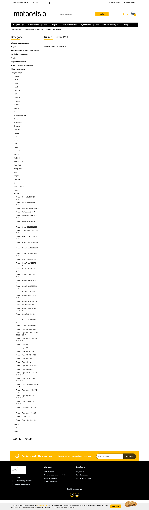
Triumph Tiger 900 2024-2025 (26, 355)
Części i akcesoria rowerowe (22, 65)
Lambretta (18, 151)
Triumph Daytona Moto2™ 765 (26, 212)
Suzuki (16, 190)
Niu (15, 172)
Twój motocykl (19, 25)
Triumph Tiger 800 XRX (23, 348)
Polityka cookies (82, 475)
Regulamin (80, 471)
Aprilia (16, 76)
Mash (16, 154)
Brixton (17, 97)
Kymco (17, 147)
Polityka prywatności (83, 478)
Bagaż (55, 25)
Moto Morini (18, 165)
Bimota (17, 90)
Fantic (16, 108)
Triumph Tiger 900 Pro (23, 362)
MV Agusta (18, 169)
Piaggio (17, 179)
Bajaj (16, 83)
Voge (16, 431)
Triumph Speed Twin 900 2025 (26, 325)
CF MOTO (17, 101)
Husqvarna (18, 122)
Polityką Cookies (42, 505)
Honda (16, 119)
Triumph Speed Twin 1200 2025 (26, 259)
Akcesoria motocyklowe (38, 25)
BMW (16, 94)
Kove (16, 140)
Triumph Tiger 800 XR (23, 344)
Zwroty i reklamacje (51, 481)
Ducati (16, 105)
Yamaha (17, 424)
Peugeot (17, 176)
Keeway (17, 133)
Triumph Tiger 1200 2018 (24, 369)
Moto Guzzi (18, 161)
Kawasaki (18, 129)
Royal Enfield (19, 186)
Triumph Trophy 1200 (23, 416)
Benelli (16, 87)
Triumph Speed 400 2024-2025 (26, 227)
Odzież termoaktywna (111, 25)
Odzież (14, 58)
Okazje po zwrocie (18, 69)
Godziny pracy (49, 471)
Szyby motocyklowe (69, 25)
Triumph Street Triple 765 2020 (26, 301)
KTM (16, 144)
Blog (126, 25)
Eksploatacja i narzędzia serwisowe (25, 51)
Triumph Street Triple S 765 (25, 305)
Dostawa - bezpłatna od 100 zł (54, 475)
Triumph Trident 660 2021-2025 (26, 420)
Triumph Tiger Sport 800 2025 (26, 413)
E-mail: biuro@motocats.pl (24, 481)
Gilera (16, 112)
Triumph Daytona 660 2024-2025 (27, 208)
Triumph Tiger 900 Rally (24, 358)
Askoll (16, 80)
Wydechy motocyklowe (90, 25)
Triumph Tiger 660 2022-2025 (26, 329)
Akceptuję (115, 506)
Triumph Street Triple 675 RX (25, 292)
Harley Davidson (20, 115)
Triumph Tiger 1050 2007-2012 (26, 365)
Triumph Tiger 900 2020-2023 (26, 351)
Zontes (17, 428)
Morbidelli (17, 158)
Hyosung (17, 126)
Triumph (17, 193)
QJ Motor (17, 183)
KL (15, 137)
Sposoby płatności (50, 478)
